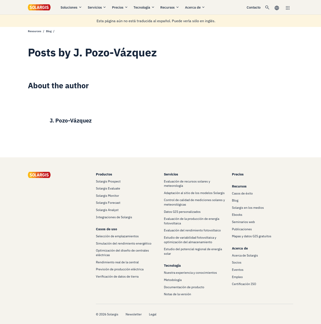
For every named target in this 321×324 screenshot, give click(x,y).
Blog (48, 31)
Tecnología (144, 7)
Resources (34, 31)
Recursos (169, 7)
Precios (120, 7)
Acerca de (195, 7)
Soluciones (71, 7)
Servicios (97, 7)
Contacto (253, 7)
